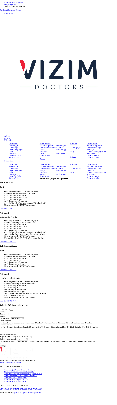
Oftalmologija (13, 147)
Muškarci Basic (50, 323)
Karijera (42, 149)
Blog (72, 151)
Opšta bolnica (13, 144)
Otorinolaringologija (16, 149)
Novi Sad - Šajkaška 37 (75, 327)
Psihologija (43, 151)
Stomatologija (61, 146)
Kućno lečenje (14, 157)
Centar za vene (45, 155)
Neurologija (91, 153)
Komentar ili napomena (8, 336)
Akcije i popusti (75, 147)
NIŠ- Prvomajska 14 (93, 327)
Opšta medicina (92, 144)
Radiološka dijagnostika (95, 146)
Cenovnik (73, 144)
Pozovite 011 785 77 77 (8, 209)
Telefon (3, 314)
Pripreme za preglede (47, 146)
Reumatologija (61, 149)
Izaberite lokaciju (6, 325)
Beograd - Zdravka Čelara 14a (54, 327)
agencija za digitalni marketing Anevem (27, 394)
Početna (7, 136)
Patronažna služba (15, 155)
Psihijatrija (12, 153)
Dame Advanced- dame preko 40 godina (28, 323)
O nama (7, 138)
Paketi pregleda (5, 321)
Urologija (12, 151)
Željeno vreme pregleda (8, 341)
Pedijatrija (90, 149)
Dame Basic (7, 323)
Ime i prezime (5, 309)
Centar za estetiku (93, 157)
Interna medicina (45, 144)
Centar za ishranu (93, 155)
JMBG (2, 316)
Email (2, 312)
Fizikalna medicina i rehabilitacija (51, 147)
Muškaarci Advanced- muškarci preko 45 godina (75, 323)
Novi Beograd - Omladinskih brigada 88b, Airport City (22, 327)
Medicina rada (61, 153)
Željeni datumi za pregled (9, 338)
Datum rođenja (5, 319)
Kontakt (42, 153)
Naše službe (8, 140)
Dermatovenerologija (94, 147)
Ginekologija (13, 146)
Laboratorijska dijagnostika (96, 151)
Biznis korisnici (9, 14)
